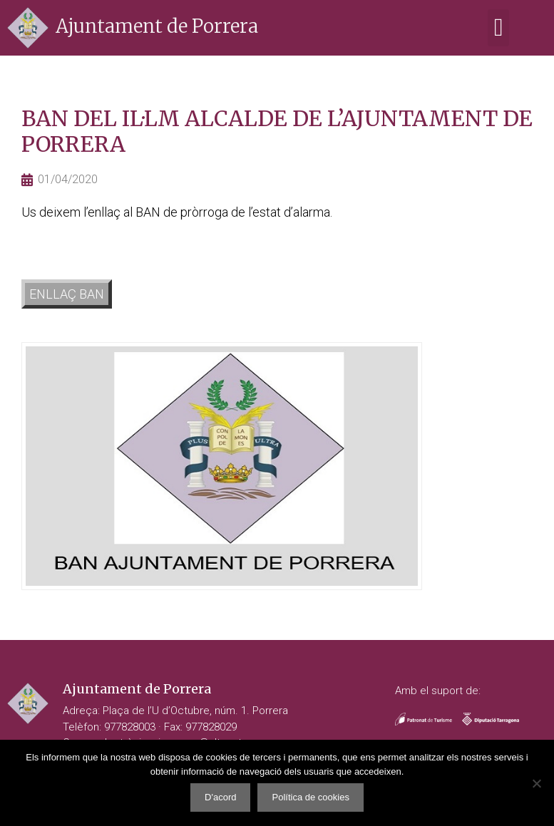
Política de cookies (310, 797)
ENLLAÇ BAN (66, 293)
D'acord (220, 797)
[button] (498, 28)
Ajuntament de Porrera (157, 26)
